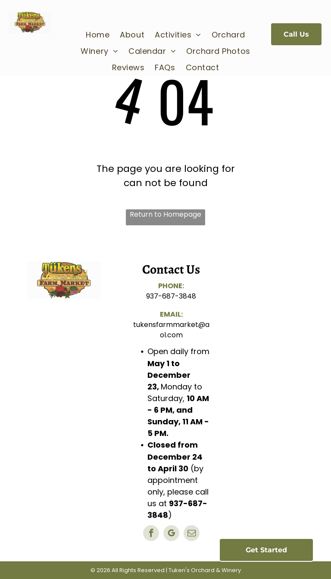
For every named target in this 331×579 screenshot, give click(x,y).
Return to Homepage (165, 214)
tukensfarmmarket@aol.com (171, 330)
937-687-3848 (171, 296)
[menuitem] (98, 34)
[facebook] (151, 534)
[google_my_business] (171, 534)
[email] (192, 534)
